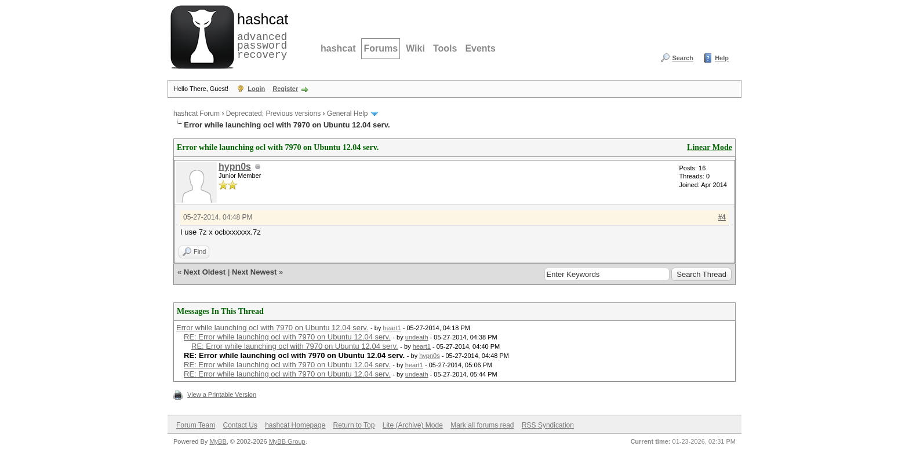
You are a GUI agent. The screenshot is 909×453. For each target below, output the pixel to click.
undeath (416, 337)
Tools (445, 48)
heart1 (392, 327)
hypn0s (235, 166)
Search (682, 57)
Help (722, 57)
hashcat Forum (196, 113)
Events (480, 48)
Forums (380, 48)
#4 (722, 217)
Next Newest (254, 272)
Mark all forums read (482, 425)
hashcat (338, 48)
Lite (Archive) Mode (413, 425)
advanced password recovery (260, 35)
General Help (347, 113)
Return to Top (354, 425)
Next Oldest (205, 272)
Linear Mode (709, 147)
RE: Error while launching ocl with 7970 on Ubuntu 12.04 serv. (287, 337)
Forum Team (195, 425)
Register (285, 88)
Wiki (415, 48)
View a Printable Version (221, 394)
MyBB (217, 441)
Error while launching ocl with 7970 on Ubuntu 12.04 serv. (272, 327)
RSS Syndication (548, 425)
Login (256, 88)
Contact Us (240, 425)
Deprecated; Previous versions (273, 113)
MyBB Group (287, 441)
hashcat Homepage (295, 425)
